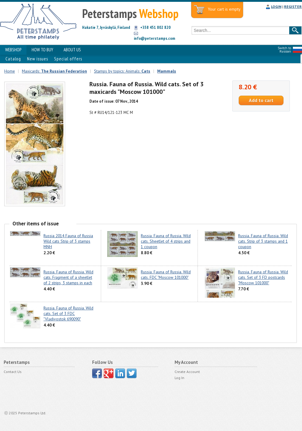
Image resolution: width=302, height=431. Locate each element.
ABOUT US (72, 50)
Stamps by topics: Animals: (122, 71)
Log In (179, 377)
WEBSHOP (13, 50)
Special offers (68, 59)
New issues (37, 59)
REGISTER (293, 6)
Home (9, 71)
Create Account (187, 371)
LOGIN (276, 6)
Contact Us (13, 371)
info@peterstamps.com (154, 38)
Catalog (13, 59)
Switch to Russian (284, 49)
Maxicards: (54, 71)
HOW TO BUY (42, 50)
